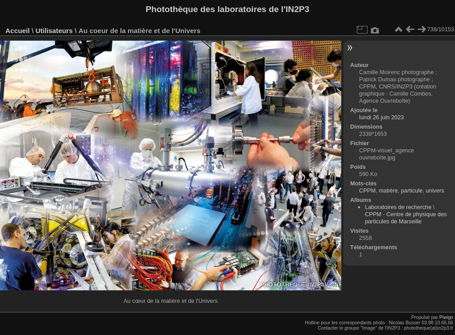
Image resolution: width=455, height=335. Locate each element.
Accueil (17, 30)
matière (388, 190)
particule (411, 190)
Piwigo (446, 317)
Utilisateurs (54, 30)
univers (435, 190)
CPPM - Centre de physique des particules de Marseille (406, 218)
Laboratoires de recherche (398, 207)
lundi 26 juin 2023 (381, 117)
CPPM (367, 190)
